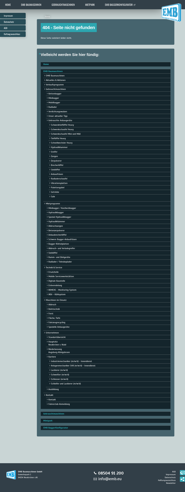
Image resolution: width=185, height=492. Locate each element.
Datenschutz (9, 21)
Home (8, 5)
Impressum (8, 15)
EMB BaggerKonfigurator (119, 5)
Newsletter (171, 483)
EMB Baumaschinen (31, 5)
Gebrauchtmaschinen (63, 5)
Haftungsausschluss (12, 34)
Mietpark (90, 5)
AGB (5, 28)
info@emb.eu (110, 478)
